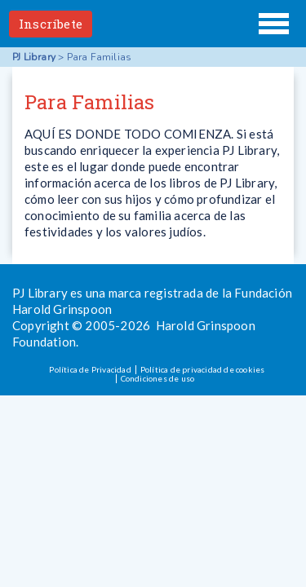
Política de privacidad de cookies (202, 369)
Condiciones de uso (158, 378)
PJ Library (153, 23)
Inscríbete (50, 23)
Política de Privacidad (90, 369)
